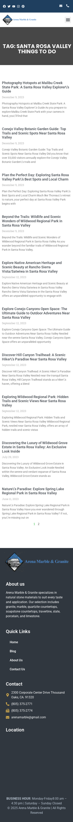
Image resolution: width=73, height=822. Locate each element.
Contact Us (17, 669)
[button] (68, 20)
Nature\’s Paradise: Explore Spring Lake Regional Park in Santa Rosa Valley (32, 491)
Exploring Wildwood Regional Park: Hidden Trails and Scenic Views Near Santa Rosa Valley (34, 401)
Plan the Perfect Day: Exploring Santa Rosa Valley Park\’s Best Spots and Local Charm (34, 177)
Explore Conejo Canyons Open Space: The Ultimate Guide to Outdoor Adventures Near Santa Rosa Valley (34, 313)
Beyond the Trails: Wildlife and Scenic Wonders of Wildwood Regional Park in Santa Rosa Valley (31, 221)
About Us (16, 660)
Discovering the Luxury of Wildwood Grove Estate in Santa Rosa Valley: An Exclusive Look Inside (33, 447)
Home (14, 642)
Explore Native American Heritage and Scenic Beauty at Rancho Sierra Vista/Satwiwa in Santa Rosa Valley (30, 267)
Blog (13, 651)
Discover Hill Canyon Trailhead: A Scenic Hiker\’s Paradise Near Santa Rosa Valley (33, 357)
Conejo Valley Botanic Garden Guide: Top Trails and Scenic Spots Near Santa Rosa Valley (33, 133)
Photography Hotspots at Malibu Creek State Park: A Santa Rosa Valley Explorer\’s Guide (34, 87)
